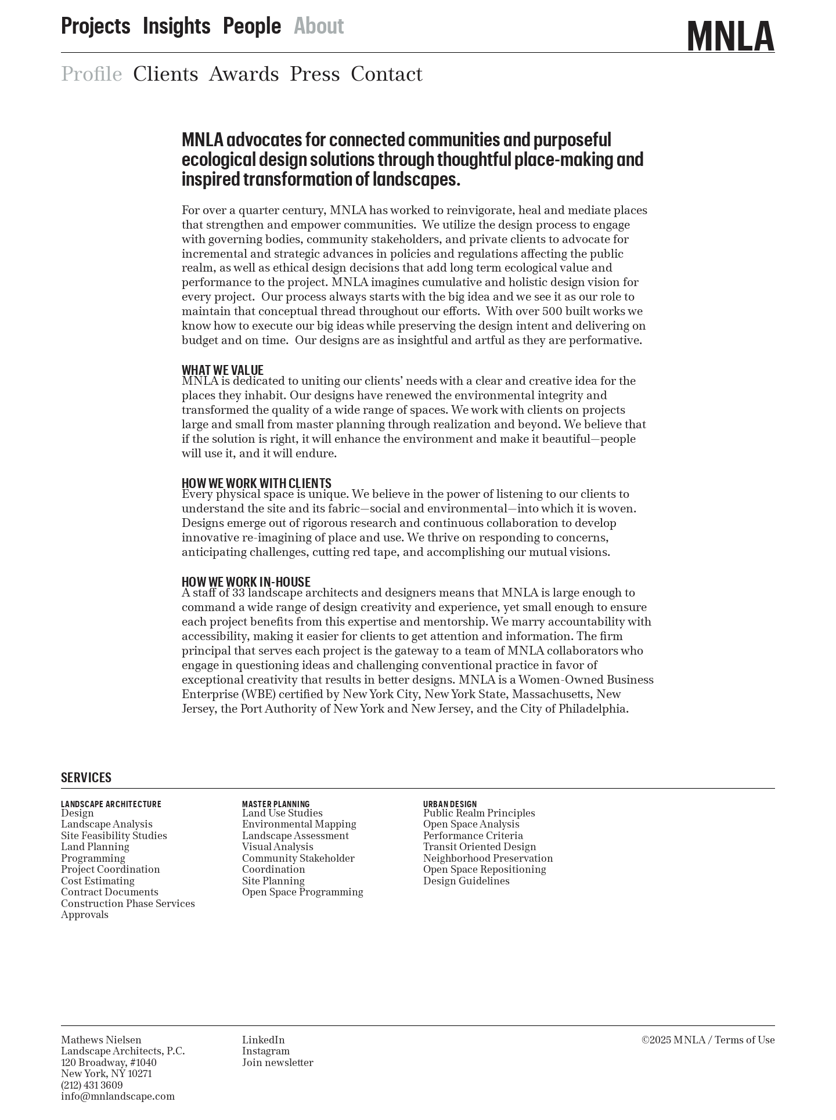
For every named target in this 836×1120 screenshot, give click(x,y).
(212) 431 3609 (92, 1085)
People (252, 21)
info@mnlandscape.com (118, 1096)
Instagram (266, 1051)
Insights (177, 21)
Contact (387, 73)
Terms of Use (745, 1040)
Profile (91, 73)
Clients (166, 73)
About (319, 21)
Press (315, 73)
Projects (96, 21)
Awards (244, 73)
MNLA (730, 28)
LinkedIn (263, 1040)
